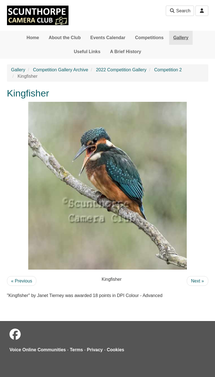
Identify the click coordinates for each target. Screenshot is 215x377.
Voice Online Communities (38, 349)
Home (33, 37)
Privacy (95, 349)
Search (179, 10)
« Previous (21, 281)
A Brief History (125, 51)
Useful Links (87, 51)
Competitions (149, 37)
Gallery (180, 37)
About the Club (65, 37)
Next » (197, 281)
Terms (76, 349)
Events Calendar (107, 37)
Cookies (115, 349)
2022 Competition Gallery (121, 69)
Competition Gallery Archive (60, 69)
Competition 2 (168, 69)
